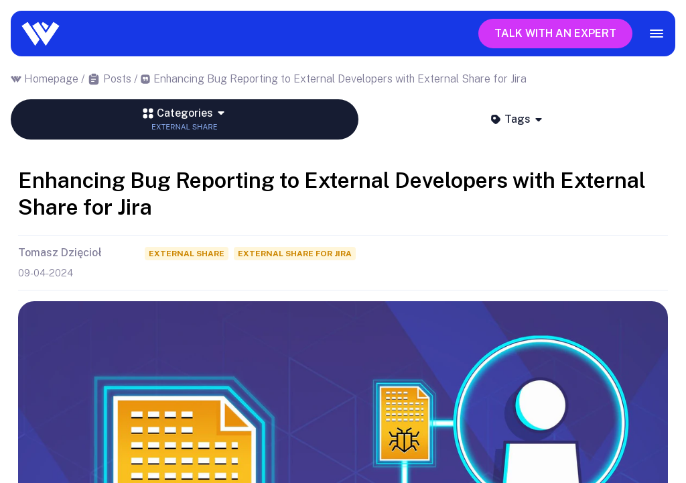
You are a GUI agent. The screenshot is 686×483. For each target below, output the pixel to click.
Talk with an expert (555, 33)
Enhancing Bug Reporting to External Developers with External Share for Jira (340, 78)
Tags (517, 119)
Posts (117, 78)
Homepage (51, 78)
